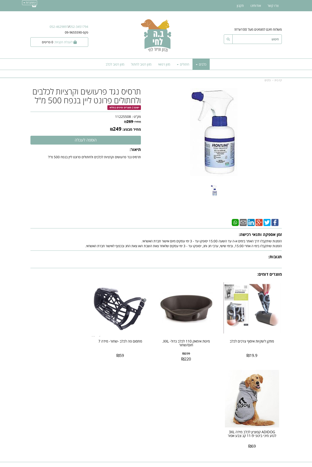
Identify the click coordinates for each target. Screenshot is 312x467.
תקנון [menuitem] (240, 5)
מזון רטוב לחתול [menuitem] (141, 64)
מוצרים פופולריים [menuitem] (271, 385)
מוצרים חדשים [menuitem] (272, 390)
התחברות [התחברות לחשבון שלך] (29, 2)
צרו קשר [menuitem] (272, 5)
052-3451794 (78, 26)
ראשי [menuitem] (278, 395)
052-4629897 (59, 26)
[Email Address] (34, 5)
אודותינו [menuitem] (255, 5)
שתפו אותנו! (144, 396)
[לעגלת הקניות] (59, 42)
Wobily (170, 463)
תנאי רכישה (209, 405)
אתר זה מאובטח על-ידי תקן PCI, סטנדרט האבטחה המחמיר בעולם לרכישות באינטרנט (156, 445)
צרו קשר (147, 392)
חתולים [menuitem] (183, 64)
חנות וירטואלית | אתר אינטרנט (128, 463)
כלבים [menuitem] (201, 64)
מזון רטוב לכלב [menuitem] (115, 64)
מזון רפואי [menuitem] (164, 64)
